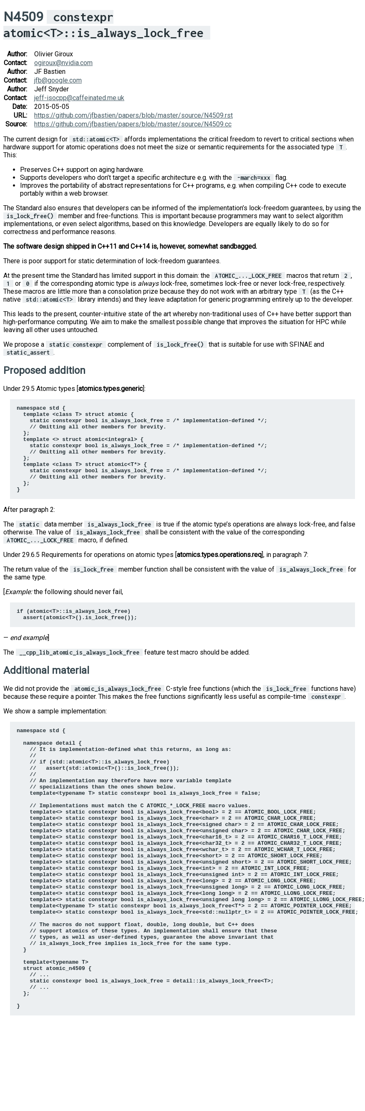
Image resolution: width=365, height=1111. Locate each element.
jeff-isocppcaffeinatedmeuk (79, 98)
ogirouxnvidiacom (63, 63)
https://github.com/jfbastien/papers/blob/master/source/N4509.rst (133, 115)
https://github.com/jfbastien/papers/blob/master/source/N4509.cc (133, 124)
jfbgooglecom (58, 80)
